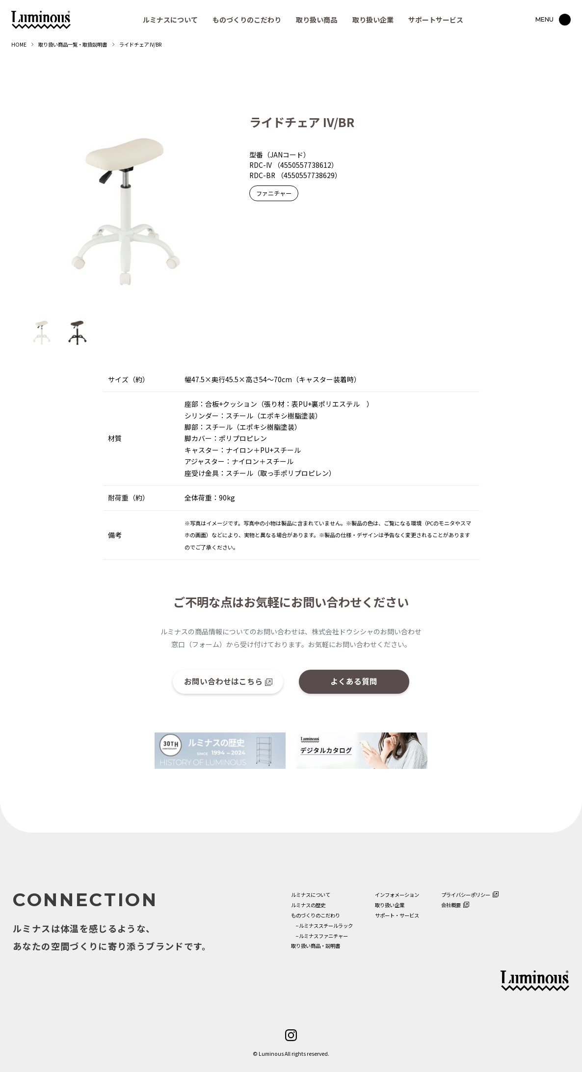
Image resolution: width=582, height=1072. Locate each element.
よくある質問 (353, 681)
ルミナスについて (170, 20)
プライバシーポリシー (465, 894)
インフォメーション (397, 894)
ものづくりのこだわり (246, 20)
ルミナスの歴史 (308, 905)
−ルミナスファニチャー (319, 936)
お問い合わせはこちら (223, 681)
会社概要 (451, 905)
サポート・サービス (397, 915)
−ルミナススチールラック (322, 925)
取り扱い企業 (373, 20)
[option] (126, 211)
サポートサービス (435, 20)
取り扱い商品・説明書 (315, 945)
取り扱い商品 (316, 20)
